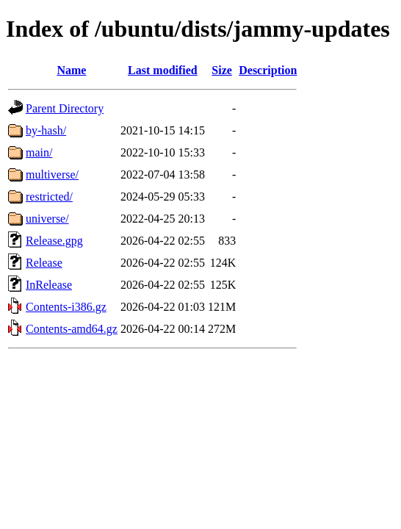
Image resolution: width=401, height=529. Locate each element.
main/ (39, 152)
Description (268, 70)
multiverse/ (52, 174)
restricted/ (49, 196)
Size (222, 70)
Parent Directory (65, 108)
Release (44, 262)
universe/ (47, 218)
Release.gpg (54, 240)
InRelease (49, 284)
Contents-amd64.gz (72, 329)
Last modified (163, 70)
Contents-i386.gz (66, 307)
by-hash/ (46, 130)
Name (71, 70)
